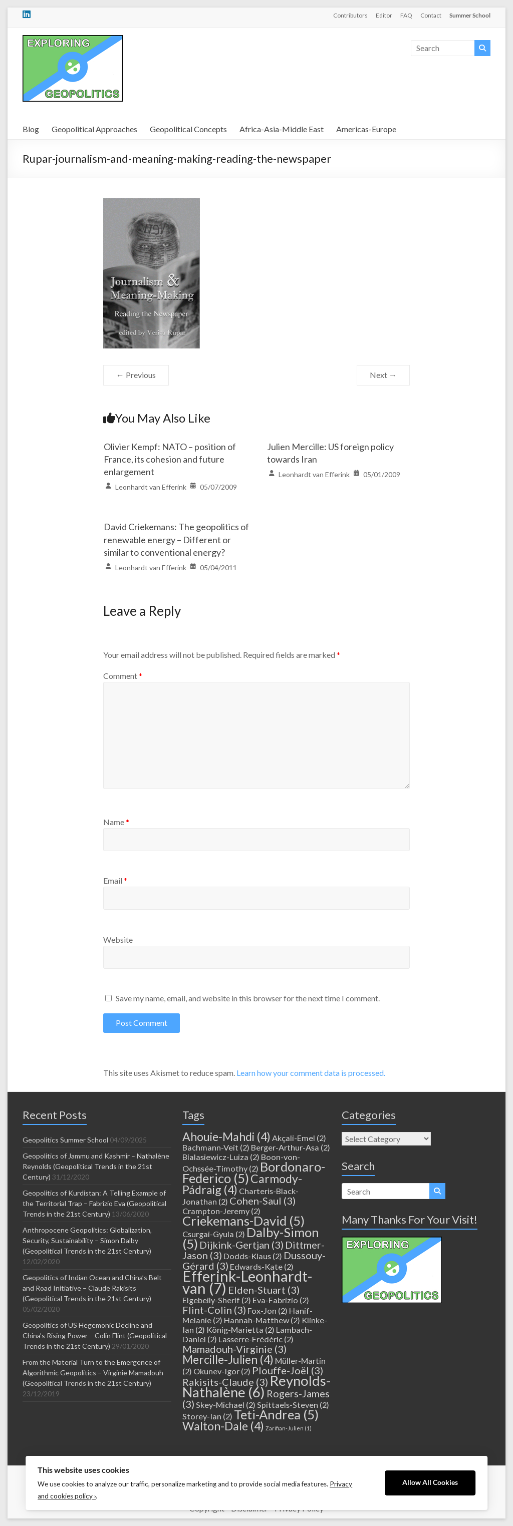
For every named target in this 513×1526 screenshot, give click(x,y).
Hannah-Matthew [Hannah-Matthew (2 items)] (262, 1320)
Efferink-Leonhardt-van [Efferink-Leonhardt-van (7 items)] (247, 1282)
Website (118, 939)
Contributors (350, 15)
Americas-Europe (366, 129)
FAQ (406, 15)
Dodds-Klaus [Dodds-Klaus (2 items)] (252, 1256)
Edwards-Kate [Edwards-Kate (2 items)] (262, 1266)
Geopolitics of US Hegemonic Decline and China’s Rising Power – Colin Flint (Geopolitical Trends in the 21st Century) (95, 1335)
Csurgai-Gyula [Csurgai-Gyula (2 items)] (213, 1234)
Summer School (469, 15)
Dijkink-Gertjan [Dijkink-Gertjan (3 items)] (241, 1245)
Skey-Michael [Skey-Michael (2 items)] (225, 1404)
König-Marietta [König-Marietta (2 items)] (240, 1329)
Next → (383, 374)
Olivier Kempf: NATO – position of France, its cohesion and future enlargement (170, 459)
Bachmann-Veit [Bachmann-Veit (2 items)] (215, 1147)
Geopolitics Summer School (65, 1139)
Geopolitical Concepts (188, 129)
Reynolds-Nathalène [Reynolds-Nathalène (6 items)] (256, 1386)
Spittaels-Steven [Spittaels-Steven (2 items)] (293, 1404)
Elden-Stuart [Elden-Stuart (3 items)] (264, 1290)
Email (115, 880)
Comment (122, 675)
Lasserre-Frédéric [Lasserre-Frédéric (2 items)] (256, 1339)
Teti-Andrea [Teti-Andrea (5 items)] (276, 1414)
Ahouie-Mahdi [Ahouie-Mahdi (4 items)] (226, 1136)
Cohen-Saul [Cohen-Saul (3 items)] (262, 1201)
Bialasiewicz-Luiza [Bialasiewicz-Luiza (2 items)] (221, 1157)
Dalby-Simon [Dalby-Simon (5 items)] (250, 1238)
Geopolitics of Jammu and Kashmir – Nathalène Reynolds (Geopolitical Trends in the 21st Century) (96, 1166)
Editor (384, 15)
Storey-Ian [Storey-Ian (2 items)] (207, 1416)
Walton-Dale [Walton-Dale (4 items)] (223, 1426)
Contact (430, 15)
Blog (31, 129)
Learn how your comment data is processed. (310, 1072)
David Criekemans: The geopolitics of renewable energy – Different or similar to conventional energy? (176, 539)
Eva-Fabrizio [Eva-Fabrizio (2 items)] (280, 1300)
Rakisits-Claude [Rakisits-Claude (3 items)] (225, 1382)
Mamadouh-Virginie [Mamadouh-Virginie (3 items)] (234, 1349)
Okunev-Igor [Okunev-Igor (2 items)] (221, 1371)
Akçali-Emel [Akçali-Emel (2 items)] (299, 1137)
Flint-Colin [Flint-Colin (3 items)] (214, 1310)
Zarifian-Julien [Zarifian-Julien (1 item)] (289, 1428)
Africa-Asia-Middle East (281, 129)
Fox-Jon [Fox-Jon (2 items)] (267, 1310)
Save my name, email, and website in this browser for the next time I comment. (248, 998)
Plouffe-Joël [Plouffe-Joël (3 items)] (287, 1370)
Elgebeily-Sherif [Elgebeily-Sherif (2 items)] (216, 1300)
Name (116, 822)
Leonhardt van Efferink (150, 487)
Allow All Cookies (430, 1482)
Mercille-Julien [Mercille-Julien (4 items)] (228, 1359)
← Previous (136, 374)
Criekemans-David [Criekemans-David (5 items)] (243, 1220)
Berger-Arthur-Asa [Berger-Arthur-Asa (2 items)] (290, 1147)
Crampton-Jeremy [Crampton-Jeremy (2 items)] (221, 1211)
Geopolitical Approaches (94, 129)
